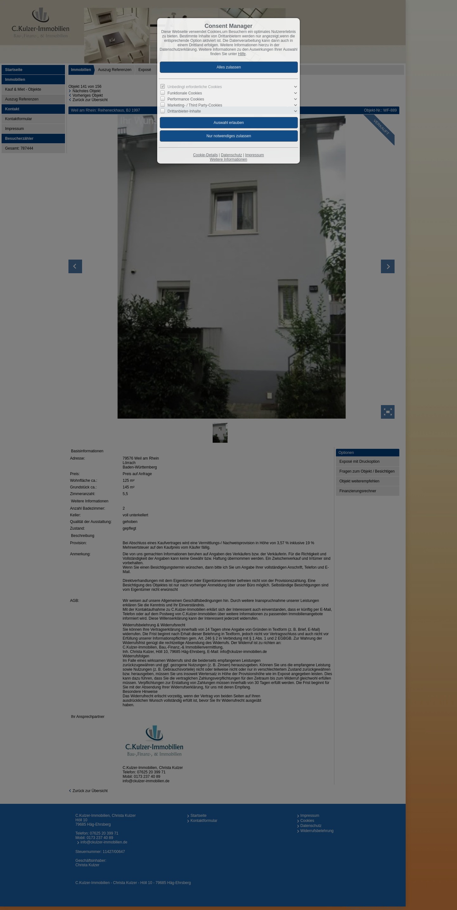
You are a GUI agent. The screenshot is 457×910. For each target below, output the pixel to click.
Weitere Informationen (228, 159)
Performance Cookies (186, 99)
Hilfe (242, 54)
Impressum (254, 155)
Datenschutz (231, 155)
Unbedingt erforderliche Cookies (195, 87)
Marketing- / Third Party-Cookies (195, 105)
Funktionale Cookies (185, 93)
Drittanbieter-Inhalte (184, 111)
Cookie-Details (205, 155)
